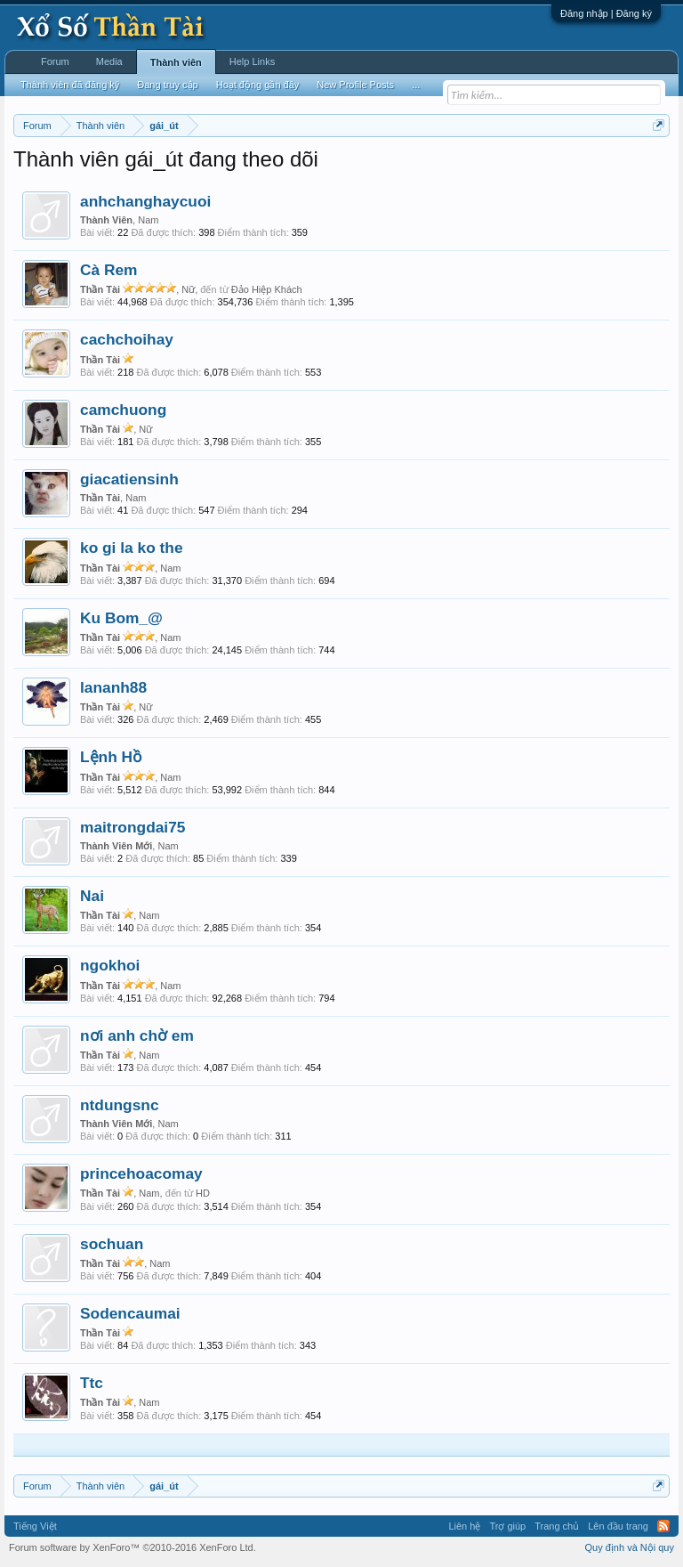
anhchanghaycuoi (145, 201)
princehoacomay (141, 1173)
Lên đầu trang (618, 1526)
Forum (55, 61)
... (416, 84)
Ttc (91, 1383)
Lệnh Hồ (110, 757)
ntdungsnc (119, 1105)
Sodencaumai (130, 1313)
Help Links (252, 61)
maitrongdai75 (132, 827)
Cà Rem (109, 270)
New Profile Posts (355, 84)
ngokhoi (110, 965)
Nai (92, 896)
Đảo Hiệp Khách (266, 289)
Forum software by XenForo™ (132, 1547)
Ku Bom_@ (121, 618)
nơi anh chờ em (137, 1035)
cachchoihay (126, 339)
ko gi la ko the (131, 547)
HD (203, 1193)
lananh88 (113, 687)
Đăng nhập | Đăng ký (606, 13)
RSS (663, 1526)
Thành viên (176, 62)
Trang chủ (556, 1526)
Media (109, 61)
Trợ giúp (507, 1526)
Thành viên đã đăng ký (69, 84)
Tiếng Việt (35, 1526)
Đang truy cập (167, 84)
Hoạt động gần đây (258, 84)
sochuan (111, 1244)
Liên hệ (464, 1526)
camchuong (123, 409)
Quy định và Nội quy (630, 1547)
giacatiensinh (129, 479)
